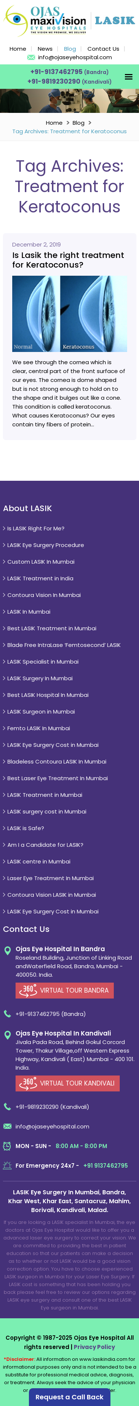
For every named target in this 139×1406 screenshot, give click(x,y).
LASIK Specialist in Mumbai (43, 661)
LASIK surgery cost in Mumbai (46, 811)
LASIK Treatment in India (40, 578)
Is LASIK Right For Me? (35, 528)
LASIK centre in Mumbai (38, 861)
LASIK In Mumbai (28, 611)
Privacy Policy (94, 1347)
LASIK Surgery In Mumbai (40, 678)
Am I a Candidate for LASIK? (45, 845)
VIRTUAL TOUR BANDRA (74, 990)
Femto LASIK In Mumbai (38, 728)
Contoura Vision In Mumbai (44, 595)
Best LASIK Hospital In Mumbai (48, 695)
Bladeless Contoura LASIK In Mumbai (56, 761)
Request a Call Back (69, 1397)
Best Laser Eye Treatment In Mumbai (57, 778)
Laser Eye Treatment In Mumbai (50, 878)
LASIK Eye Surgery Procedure (45, 545)
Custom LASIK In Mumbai (41, 562)
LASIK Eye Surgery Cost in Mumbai (53, 745)
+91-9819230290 (54, 81)
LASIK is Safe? (25, 828)
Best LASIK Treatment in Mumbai (51, 628)
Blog (70, 49)
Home (18, 49)
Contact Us (103, 49)
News (45, 49)
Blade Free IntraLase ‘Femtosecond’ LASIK (64, 645)
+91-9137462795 (57, 71)
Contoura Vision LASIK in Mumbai (51, 895)
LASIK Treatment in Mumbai (44, 795)
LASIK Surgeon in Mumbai (41, 711)
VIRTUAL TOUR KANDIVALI (77, 1083)
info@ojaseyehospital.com (75, 57)
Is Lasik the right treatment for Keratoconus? (68, 260)
